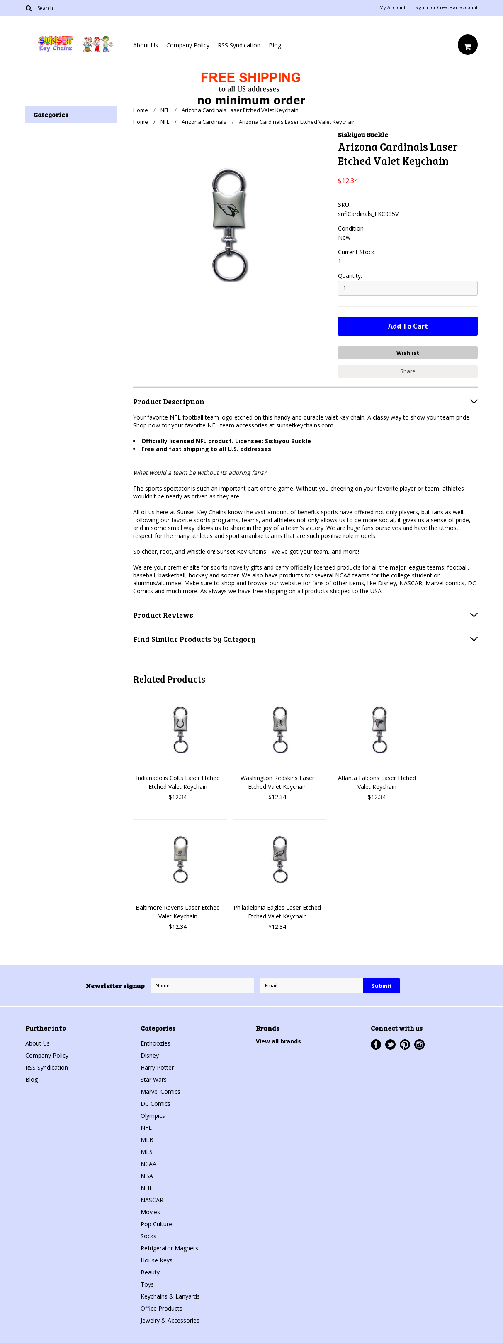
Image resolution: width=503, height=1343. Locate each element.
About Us (145, 45)
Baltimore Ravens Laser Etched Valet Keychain (178, 912)
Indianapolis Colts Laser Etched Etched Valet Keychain (178, 782)
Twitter (390, 1044)
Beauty (150, 1272)
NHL (147, 1188)
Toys (147, 1284)
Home (140, 110)
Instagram (419, 1044)
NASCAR (152, 1200)
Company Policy (187, 45)
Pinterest (405, 1044)
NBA (147, 1176)
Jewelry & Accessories (170, 1320)
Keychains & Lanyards (170, 1296)
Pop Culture (156, 1224)
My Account (392, 7)
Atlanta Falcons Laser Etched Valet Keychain (377, 782)
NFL (164, 110)
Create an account (457, 7)
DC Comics (155, 1103)
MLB (147, 1140)
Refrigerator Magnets (169, 1248)
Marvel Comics (160, 1091)
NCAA (148, 1164)
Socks (148, 1236)
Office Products (161, 1308)
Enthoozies (155, 1043)
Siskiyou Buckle (363, 134)
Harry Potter (157, 1067)
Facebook (376, 1044)
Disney (150, 1055)
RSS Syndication (239, 45)
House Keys (157, 1260)
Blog (275, 45)
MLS (147, 1152)
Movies (150, 1212)
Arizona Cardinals (204, 121)
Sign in (422, 7)
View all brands (278, 1041)
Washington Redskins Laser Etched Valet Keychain (277, 782)
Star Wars (154, 1079)
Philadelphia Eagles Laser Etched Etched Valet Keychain (277, 912)
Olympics (153, 1116)
